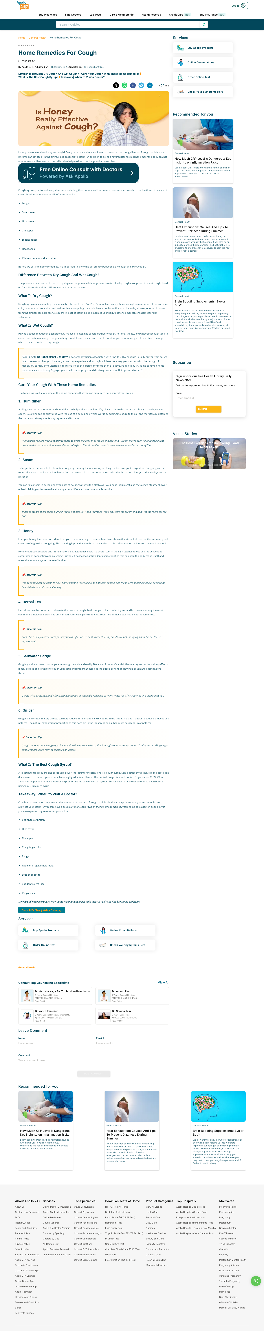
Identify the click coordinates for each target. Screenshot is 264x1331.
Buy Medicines (47, 14)
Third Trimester (227, 1244)
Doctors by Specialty (54, 1233)
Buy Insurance (212, 14)
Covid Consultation (84, 1206)
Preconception (226, 1212)
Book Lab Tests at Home (117, 1212)
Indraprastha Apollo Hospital (190, 1217)
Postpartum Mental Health (232, 1259)
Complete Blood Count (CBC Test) (122, 1249)
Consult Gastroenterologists (88, 1233)
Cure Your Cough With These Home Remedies (110, 73)
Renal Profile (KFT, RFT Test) (120, 1217)
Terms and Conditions (26, 1228)
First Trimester (226, 1233)
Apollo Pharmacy (23, 1291)
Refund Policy (22, 1238)
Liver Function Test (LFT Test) (120, 1259)
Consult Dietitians (83, 1244)
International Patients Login (57, 1254)
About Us (19, 1206)
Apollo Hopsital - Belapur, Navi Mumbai (196, 1228)
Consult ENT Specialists (86, 1249)
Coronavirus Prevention (158, 1249)
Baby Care (151, 1222)
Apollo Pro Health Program (56, 1228)
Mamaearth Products (156, 1265)
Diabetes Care (153, 1254)
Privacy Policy (22, 1244)
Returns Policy (22, 1233)
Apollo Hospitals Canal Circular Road (195, 1233)
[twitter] (117, 85)
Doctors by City (51, 1238)
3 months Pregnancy (230, 1275)
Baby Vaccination (228, 1297)
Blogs (18, 1307)
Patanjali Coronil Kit (156, 1259)
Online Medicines (52, 1217)
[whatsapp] (126, 85)
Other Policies (22, 1249)
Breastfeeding (226, 1286)
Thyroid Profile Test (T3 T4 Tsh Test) (124, 1233)
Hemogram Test (113, 1222)
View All (163, 982)
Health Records (151, 14)
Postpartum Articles (229, 1270)
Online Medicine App (25, 1286)
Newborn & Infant (228, 1228)
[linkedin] (151, 85)
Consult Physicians (84, 1212)
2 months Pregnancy (230, 1281)
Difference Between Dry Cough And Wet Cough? (48, 73)
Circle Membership (122, 14)
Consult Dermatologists (86, 1217)
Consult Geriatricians (85, 1254)
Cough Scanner (51, 1222)
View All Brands (154, 1206)
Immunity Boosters (155, 1244)
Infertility (223, 1254)
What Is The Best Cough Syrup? (38, 77)
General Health (37, 37)
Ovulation (224, 1249)
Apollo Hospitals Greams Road (191, 1212)
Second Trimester (228, 1238)
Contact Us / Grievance (27, 1212)
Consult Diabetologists (85, 1259)
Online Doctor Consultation (57, 1206)
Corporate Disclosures (26, 1265)
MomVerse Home (227, 1206)
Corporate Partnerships (27, 1270)
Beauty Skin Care (155, 1238)
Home (21, 37)
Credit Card (180, 14)
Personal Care (153, 1217)
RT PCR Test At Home (116, 1206)
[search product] (204, 24)
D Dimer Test (112, 1238)
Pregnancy (224, 1217)
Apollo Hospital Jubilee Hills (190, 1206)
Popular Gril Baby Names (232, 1307)
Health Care (152, 1212)
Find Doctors (73, 14)
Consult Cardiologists (85, 1238)
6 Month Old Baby (228, 1302)
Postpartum (225, 1222)
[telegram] (142, 85)
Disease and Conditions (27, 1302)
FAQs (17, 1217)
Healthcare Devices (156, 1233)
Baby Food (224, 1291)
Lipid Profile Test (113, 1228)
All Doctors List (50, 1244)
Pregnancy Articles (229, 1265)
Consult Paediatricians (85, 1222)
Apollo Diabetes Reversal (56, 1249)
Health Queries (22, 1222)
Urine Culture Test (114, 1244)
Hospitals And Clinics (26, 1297)
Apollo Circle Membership (56, 1212)
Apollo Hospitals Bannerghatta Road (194, 1222)
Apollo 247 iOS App (25, 1259)
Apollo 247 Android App (27, 1254)
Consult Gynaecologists (86, 1228)
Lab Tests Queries (24, 1313)
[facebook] (134, 85)
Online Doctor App (24, 1281)
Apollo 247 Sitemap (25, 1275)
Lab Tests (95, 14)
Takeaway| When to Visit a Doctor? (82, 77)
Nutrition (150, 1228)
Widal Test (110, 1254)
